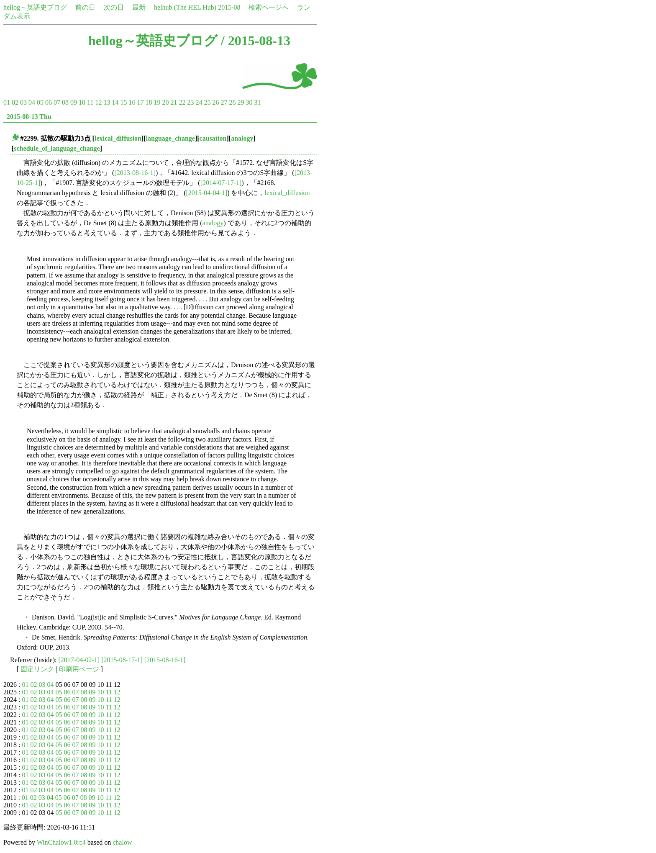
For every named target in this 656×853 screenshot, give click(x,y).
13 (106, 102)
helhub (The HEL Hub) (185, 7)
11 (90, 102)
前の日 (85, 7)
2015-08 (229, 7)
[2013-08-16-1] (135, 172)
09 (73, 102)
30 (249, 102)
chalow (122, 842)
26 (215, 102)
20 (165, 102)
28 (232, 102)
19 (157, 102)
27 (223, 102)
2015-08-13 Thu (29, 116)
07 (57, 102)
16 (131, 102)
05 (40, 102)
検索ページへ (269, 7)
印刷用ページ (79, 669)
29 (240, 102)
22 (182, 102)
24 (198, 102)
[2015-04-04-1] (207, 192)
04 (31, 102)
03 (23, 102)
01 (6, 102)
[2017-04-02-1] (79, 659)
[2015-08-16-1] (165, 659)
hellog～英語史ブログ (35, 7)
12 (98, 102)
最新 (139, 7)
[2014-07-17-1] (221, 182)
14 (115, 102)
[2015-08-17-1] (122, 659)
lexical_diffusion (118, 138)
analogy (242, 138)
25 (207, 102)
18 (148, 102)
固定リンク (37, 669)
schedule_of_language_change (57, 148)
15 (123, 102)
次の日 (114, 7)
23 (190, 102)
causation (213, 138)
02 (15, 102)
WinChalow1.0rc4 (61, 842)
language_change (170, 138)
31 (257, 102)
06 (48, 102)
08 (65, 102)
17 (140, 102)
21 (173, 102)
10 (82, 102)
